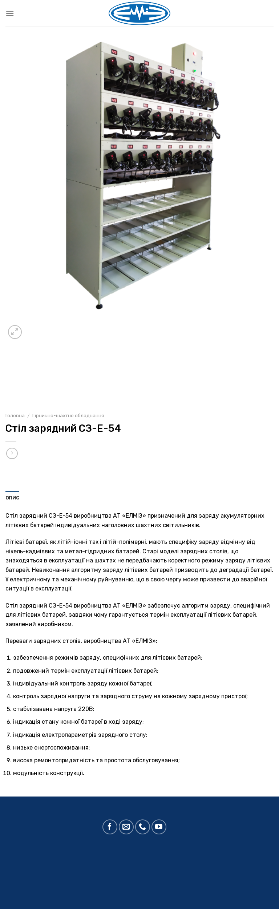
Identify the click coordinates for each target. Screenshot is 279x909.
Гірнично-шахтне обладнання (68, 415)
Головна (15, 415)
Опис (12, 498)
